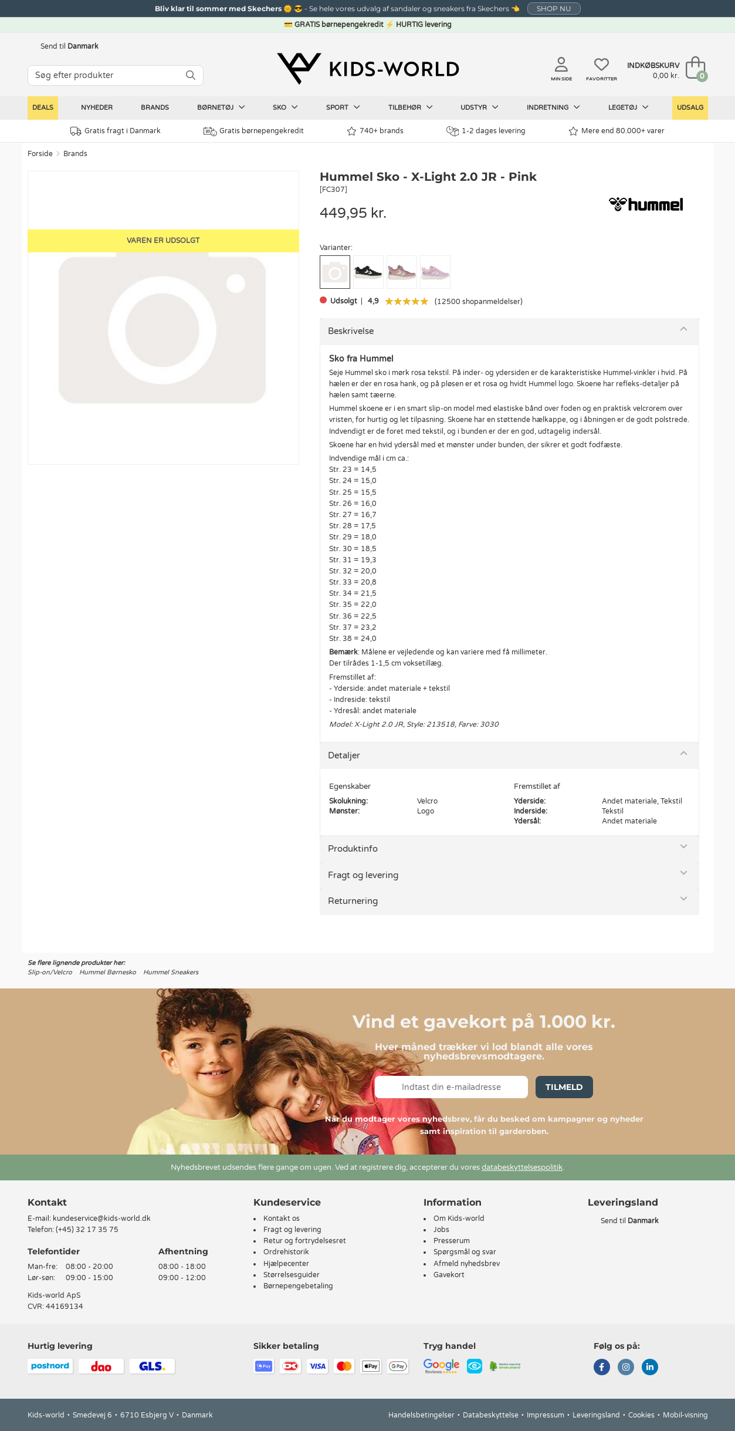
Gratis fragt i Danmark (115, 131)
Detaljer (344, 755)
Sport (343, 107)
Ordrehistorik (286, 1252)
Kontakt (47, 1202)
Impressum (545, 1415)
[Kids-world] (368, 69)
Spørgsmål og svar (464, 1252)
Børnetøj (221, 107)
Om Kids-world (459, 1218)
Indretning (553, 107)
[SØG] (190, 75)
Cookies (641, 1415)
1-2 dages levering (486, 131)
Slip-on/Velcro (50, 972)
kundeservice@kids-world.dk (102, 1218)
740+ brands (375, 131)
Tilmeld (564, 1087)
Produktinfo (353, 848)
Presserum (451, 1241)
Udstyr (479, 107)
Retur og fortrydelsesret (304, 1241)
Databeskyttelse (491, 1415)
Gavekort (449, 1275)
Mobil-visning (685, 1415)
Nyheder (97, 108)
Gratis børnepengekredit (254, 131)
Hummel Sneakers (170, 972)
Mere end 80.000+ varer (616, 131)
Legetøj (628, 107)
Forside (40, 154)
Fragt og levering (363, 875)
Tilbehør (410, 107)
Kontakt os (281, 1218)
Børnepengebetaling (298, 1286)
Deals (42, 108)
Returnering (353, 901)
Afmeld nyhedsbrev (466, 1264)
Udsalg (690, 108)
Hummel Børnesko (107, 972)
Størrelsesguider (291, 1275)
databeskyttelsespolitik (522, 1167)
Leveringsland (596, 1415)
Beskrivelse (351, 331)
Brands (155, 108)
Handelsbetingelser (421, 1415)
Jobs (441, 1230)
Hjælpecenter (286, 1264)
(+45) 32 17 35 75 (87, 1230)
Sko (285, 107)
